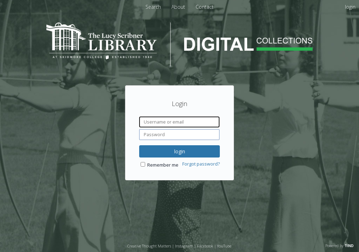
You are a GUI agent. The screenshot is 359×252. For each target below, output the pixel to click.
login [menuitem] (350, 7)
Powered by (339, 245)
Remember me (162, 165)
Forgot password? (201, 164)
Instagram (184, 245)
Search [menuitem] (153, 7)
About (179, 7)
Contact (205, 7)
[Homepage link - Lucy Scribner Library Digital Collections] (179, 64)
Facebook (205, 245)
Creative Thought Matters (149, 245)
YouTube (224, 245)
